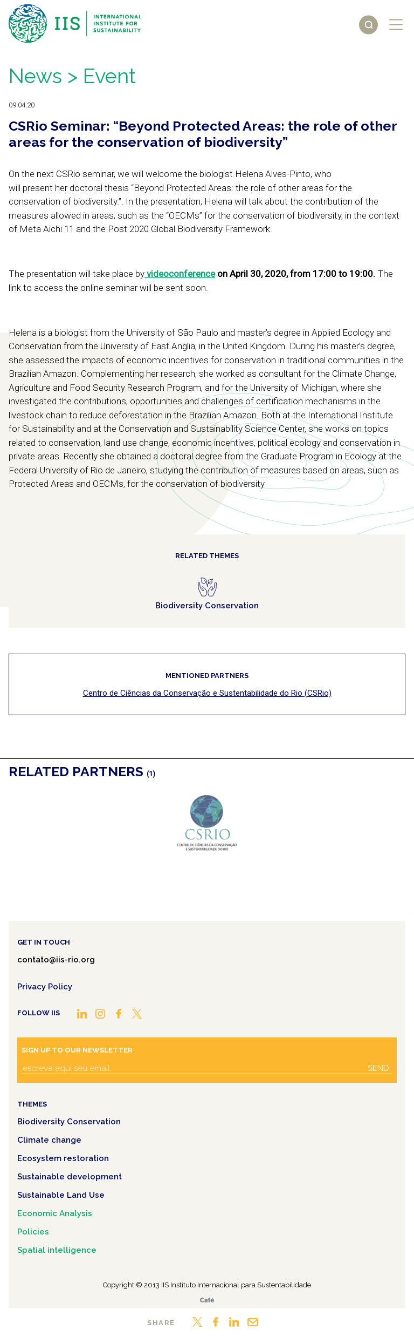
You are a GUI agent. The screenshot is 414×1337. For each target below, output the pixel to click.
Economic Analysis (54, 1213)
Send (378, 1068)
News (35, 76)
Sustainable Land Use (61, 1195)
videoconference (179, 273)
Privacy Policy (44, 987)
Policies (33, 1232)
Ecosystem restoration (63, 1158)
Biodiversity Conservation (69, 1121)
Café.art (207, 1300)
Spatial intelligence (56, 1250)
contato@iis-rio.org (56, 960)
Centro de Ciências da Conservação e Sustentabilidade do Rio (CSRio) (207, 693)
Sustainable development (69, 1177)
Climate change (49, 1140)
